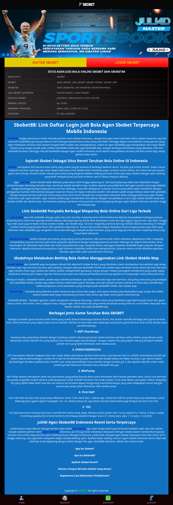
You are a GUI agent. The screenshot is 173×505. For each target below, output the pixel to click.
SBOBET (12, 167)
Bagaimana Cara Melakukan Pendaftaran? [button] (85, 475)
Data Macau (79, 428)
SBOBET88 (12, 138)
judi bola (25, 182)
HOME (22, 499)
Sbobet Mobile (15, 264)
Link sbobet (16, 217)
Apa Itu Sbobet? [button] (85, 448)
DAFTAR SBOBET (46, 62)
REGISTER (64, 499)
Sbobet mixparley (19, 238)
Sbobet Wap (16, 291)
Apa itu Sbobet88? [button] (84, 455)
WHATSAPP (108, 499)
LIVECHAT (151, 499)
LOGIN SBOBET (127, 62)
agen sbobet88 (50, 431)
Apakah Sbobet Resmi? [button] (84, 462)
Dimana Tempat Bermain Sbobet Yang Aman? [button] (84, 468)
